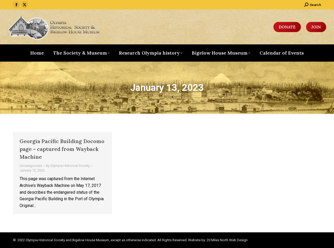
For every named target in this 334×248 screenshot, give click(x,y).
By (68, 166)
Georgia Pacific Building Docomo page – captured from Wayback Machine (62, 149)
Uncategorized (31, 166)
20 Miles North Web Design (227, 240)
